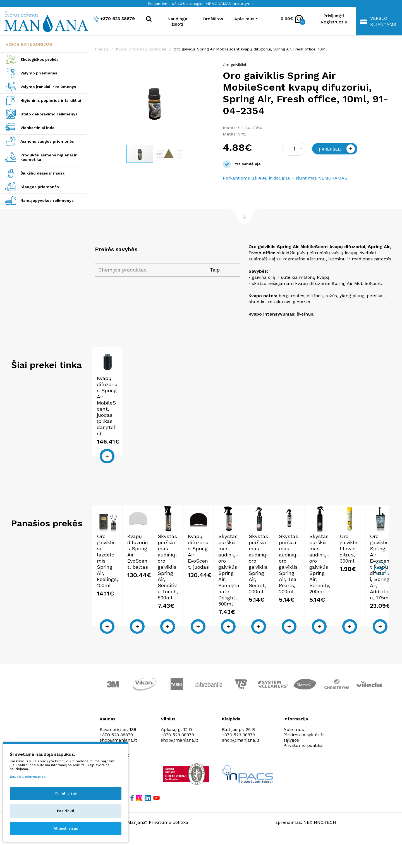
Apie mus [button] (244, 18)
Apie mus (293, 738)
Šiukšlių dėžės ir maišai (43, 173)
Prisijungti (333, 15)
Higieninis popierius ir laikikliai (50, 100)
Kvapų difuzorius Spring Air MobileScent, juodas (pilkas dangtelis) (128, 439)
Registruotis (333, 22)
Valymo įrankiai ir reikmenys (48, 86)
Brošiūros (213, 18)
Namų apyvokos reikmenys (47, 200)
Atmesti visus (66, 828)
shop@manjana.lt (179, 749)
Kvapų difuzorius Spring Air (141, 49)
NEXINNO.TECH (319, 831)
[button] (209, 67)
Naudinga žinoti (177, 21)
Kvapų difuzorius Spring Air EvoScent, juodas (350, 597)
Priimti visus (65, 793)
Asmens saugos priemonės (47, 141)
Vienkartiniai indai (38, 127)
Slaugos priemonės (39, 187)
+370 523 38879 (114, 19)
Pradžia (102, 49)
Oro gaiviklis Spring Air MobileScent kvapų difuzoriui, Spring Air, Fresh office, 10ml (250, 49)
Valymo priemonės (38, 73)
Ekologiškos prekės (39, 59)
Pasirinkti (65, 811)
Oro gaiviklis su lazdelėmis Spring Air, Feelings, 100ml (126, 600)
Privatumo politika (303, 754)
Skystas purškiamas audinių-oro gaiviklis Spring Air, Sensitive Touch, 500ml (272, 603)
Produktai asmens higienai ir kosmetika (48, 157)
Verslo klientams (378, 21)
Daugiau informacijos (28, 777)
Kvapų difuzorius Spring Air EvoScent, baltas (202, 597)
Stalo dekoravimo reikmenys (49, 114)
